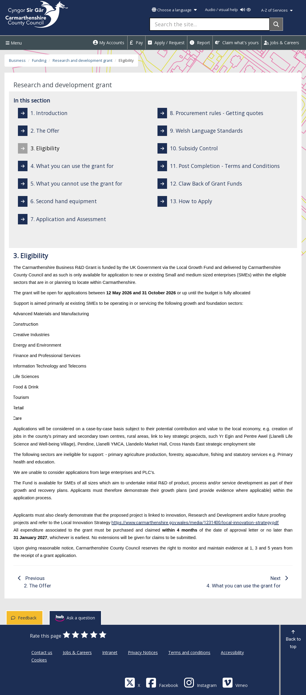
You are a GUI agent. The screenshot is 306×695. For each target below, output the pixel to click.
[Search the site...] (209, 24)
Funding (39, 60)
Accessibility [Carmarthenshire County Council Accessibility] (232, 652)
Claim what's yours (237, 42)
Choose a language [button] (174, 10)
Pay (136, 42)
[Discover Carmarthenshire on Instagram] (200, 682)
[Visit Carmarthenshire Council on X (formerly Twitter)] (132, 682)
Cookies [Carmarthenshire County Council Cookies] (39, 660)
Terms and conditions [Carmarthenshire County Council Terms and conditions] (189, 652)
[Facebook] (162, 682)
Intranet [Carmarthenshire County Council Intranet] (109, 652)
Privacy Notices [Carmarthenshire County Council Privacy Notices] (143, 652)
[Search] (276, 24)
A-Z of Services (277, 10)
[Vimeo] (235, 682)
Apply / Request (166, 42)
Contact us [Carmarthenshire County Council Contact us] (41, 652)
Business (17, 60)
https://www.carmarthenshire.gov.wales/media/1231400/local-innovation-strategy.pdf (195, 522)
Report (200, 42)
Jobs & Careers (281, 42)
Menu (13, 43)
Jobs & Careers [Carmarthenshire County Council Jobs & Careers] (77, 652)
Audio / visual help (228, 9)
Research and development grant (82, 60)
